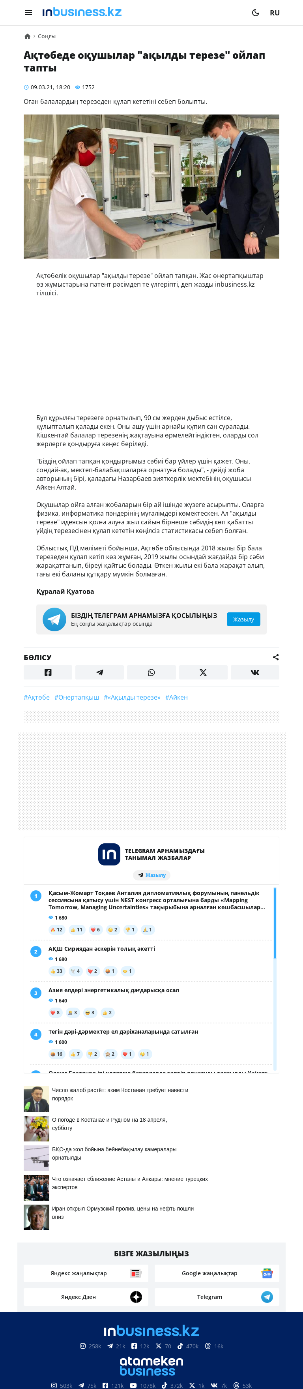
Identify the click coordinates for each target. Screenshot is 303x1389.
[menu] (28, 12)
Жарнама (182, 1248)
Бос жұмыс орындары (128, 1260)
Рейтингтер (196, 1260)
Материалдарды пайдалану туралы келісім (151, 1347)
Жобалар (223, 1248)
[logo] (142, 12)
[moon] (255, 12)
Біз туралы (82, 1248)
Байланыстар (133, 1248)
